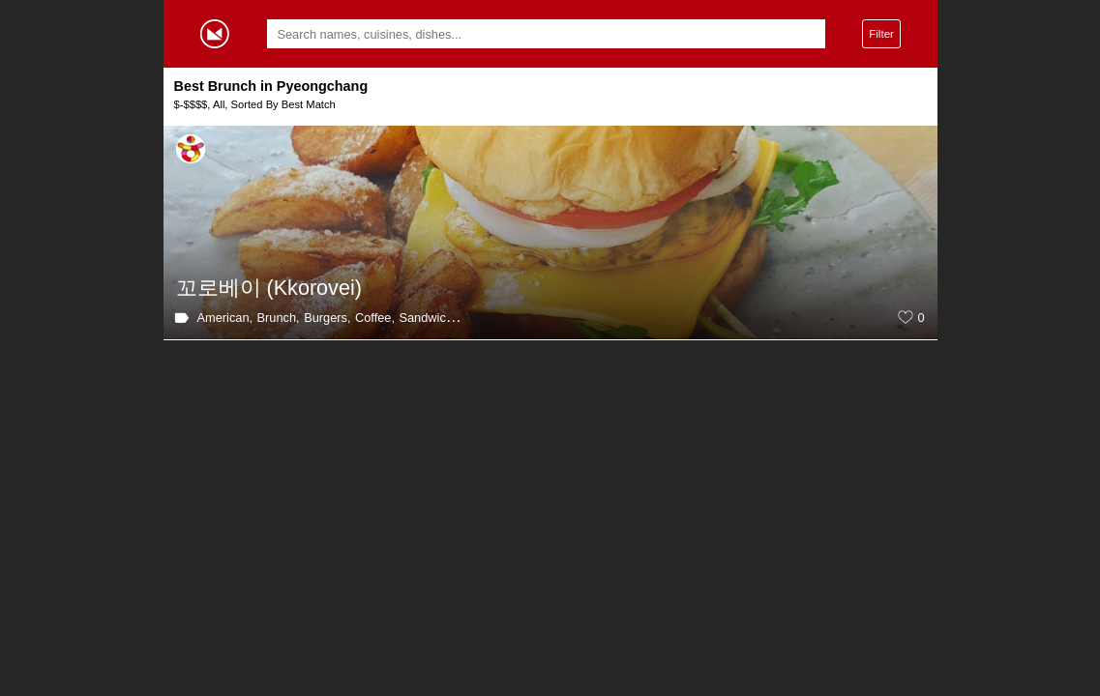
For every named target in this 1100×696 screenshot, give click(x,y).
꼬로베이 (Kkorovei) (269, 288)
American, (225, 317)
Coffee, (375, 317)
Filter (881, 33)
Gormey (214, 33)
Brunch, (278, 317)
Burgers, (327, 317)
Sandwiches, (434, 317)
